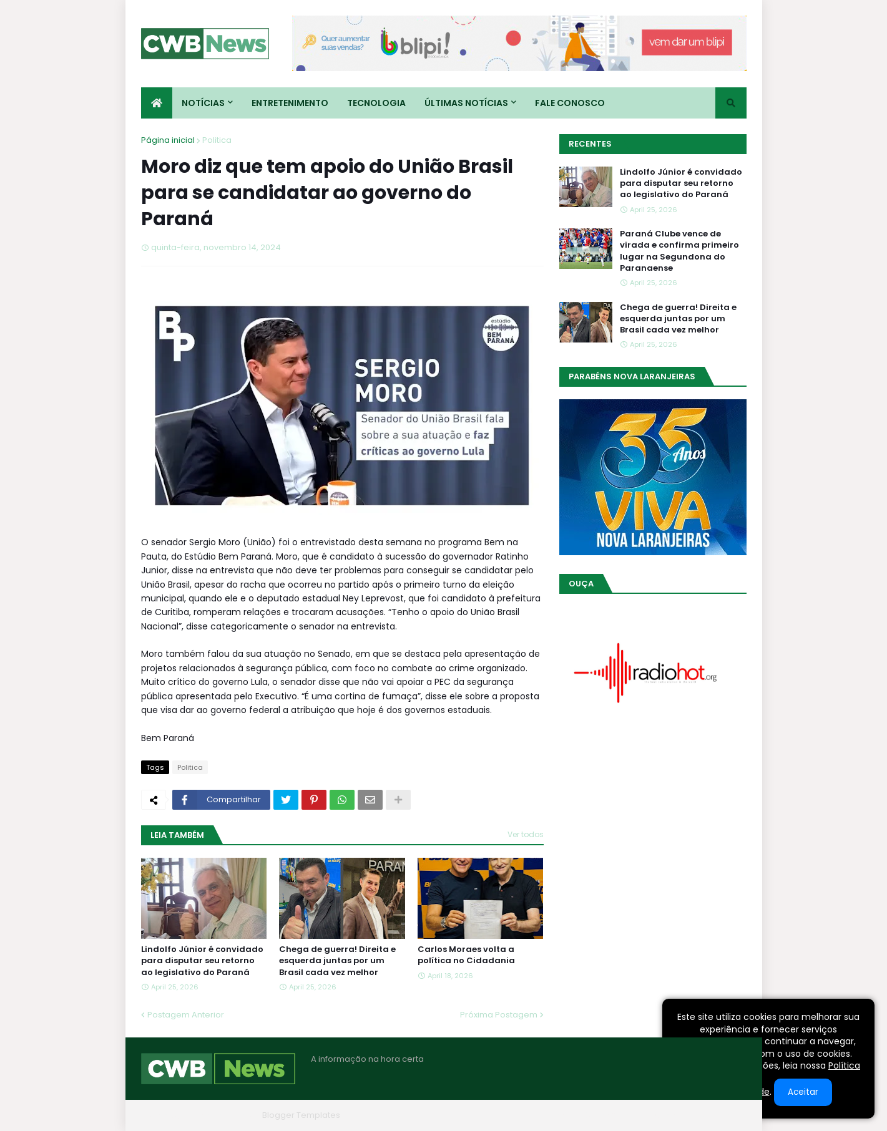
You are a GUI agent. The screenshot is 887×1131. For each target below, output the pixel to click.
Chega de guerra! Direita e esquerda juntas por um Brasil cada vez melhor (337, 961)
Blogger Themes (223, 1115)
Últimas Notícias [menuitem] (466, 103)
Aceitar (803, 1092)
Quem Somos (612, 1115)
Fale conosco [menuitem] (570, 103)
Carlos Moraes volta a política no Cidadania (466, 955)
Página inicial (168, 140)
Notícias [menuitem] (203, 103)
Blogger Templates (301, 1115)
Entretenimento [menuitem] (290, 103)
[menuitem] (156, 103)
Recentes (590, 144)
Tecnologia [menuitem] (376, 103)
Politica (217, 140)
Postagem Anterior (185, 1015)
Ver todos (525, 834)
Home (558, 1115)
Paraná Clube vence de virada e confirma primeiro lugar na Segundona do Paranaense (679, 251)
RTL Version (724, 1115)
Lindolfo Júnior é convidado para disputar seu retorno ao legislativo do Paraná (202, 961)
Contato (670, 1115)
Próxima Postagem (498, 1015)
